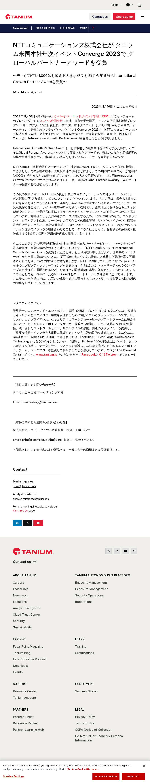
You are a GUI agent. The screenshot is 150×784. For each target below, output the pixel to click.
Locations (20, 602)
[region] (75, 772)
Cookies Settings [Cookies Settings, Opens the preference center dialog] (13, 776)
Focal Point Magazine (28, 646)
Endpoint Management (91, 582)
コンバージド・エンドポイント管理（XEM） (81, 116)
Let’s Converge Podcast (29, 659)
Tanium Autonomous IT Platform (102, 575)
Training (80, 646)
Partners (21, 709)
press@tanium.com (24, 486)
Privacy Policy (85, 717)
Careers (18, 582)
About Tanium (24, 575)
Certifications (84, 653)
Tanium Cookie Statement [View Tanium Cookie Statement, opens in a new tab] (83, 769)
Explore (19, 639)
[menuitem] (44, 602)
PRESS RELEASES (45, 28)
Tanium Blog (21, 653)
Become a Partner (26, 723)
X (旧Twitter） (109, 354)
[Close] (144, 766)
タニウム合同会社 (51, 121)
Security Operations (89, 595)
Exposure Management (91, 589)
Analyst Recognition (27, 608)
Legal (80, 709)
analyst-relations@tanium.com (31, 498)
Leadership (20, 589)
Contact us (22, 562)
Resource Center (25, 691)
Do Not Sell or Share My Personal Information (99, 738)
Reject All (133, 776)
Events (18, 672)
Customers (84, 684)
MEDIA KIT (86, 28)
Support (20, 684)
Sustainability (22, 627)
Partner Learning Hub (28, 729)
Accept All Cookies (105, 776)
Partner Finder (23, 717)
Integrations (83, 602)
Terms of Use (84, 723)
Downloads (21, 665)
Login (115, 4)
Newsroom (21, 28)
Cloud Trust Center (26, 614)
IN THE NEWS (67, 28)
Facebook (88, 354)
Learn (80, 639)
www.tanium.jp (46, 354)
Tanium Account (24, 697)
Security (19, 621)
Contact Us (20, 510)
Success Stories (86, 691)
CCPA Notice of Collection (93, 729)
